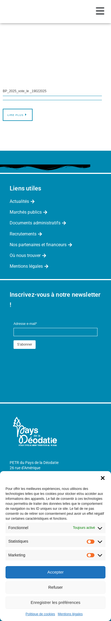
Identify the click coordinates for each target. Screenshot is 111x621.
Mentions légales (70, 614)
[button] (102, 478)
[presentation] (55, 361)
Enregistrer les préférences (55, 602)
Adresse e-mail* (25, 324)
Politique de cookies (40, 614)
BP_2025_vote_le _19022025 (24, 91)
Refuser (55, 587)
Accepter (55, 572)
